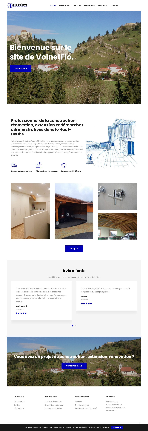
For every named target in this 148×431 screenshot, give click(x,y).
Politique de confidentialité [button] (99, 427)
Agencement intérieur (53, 408)
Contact (114, 5)
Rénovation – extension (54, 405)
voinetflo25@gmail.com (115, 407)
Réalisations (89, 5)
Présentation (65, 5)
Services (77, 5)
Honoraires (103, 5)
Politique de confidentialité (86, 408)
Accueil (53, 5)
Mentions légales (82, 405)
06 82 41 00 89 (111, 410)
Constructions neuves (53, 402)
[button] (72, 325)
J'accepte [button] (117, 427)
